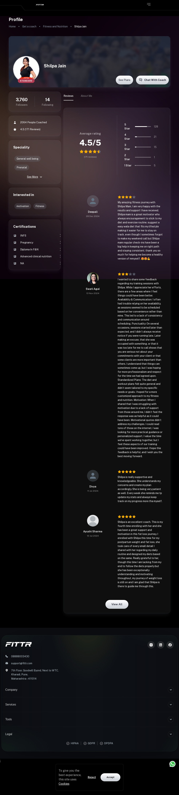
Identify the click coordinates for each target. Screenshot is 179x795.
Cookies (64, 784)
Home (12, 26)
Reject (92, 777)
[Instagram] (151, 645)
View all (117, 604)
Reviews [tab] (68, 95)
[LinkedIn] (160, 645)
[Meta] (170, 645)
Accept (110, 777)
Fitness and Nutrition (55, 26)
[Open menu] (148, 4)
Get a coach (29, 26)
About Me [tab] (86, 95)
